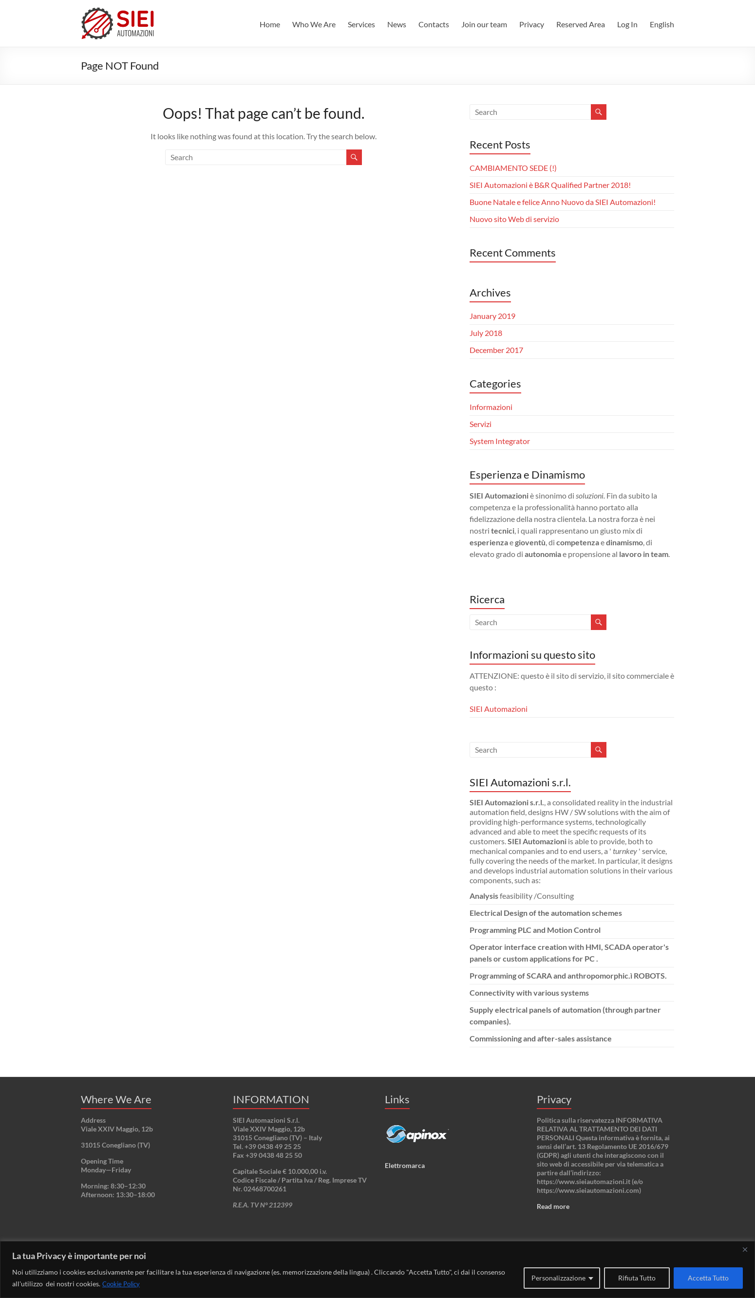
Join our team (484, 24)
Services (361, 24)
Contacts (433, 24)
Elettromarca (405, 1165)
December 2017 (496, 349)
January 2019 (492, 315)
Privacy (531, 24)
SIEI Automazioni (499, 708)
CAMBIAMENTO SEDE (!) (513, 167)
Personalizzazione (558, 1278)
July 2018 (486, 332)
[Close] (745, 1249)
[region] (377, 1269)
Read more (553, 1206)
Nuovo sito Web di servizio (514, 218)
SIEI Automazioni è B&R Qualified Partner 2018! (550, 184)
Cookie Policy (123, 1283)
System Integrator (500, 440)
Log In (627, 24)
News (396, 24)
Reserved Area (580, 24)
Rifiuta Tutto (637, 1278)
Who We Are (314, 24)
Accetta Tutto (708, 1278)
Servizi (480, 423)
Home (270, 24)
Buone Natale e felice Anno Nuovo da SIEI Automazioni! (563, 201)
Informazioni (491, 406)
